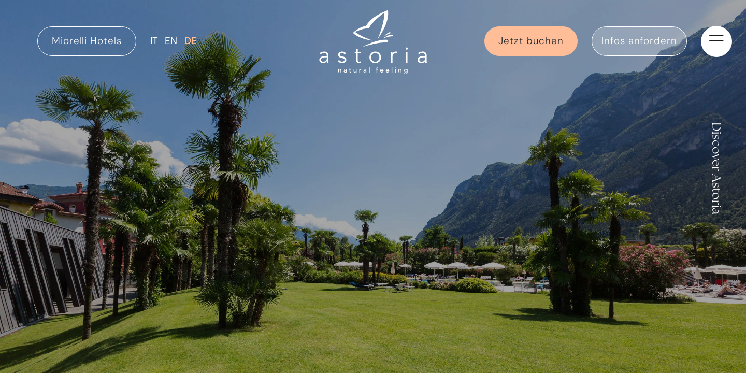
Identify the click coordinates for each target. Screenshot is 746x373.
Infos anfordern (639, 40)
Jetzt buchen (531, 40)
